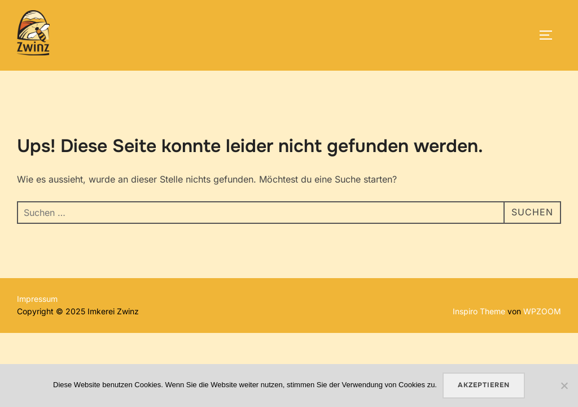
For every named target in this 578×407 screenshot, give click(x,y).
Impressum (37, 299)
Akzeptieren (484, 384)
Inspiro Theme (479, 311)
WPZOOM (542, 311)
